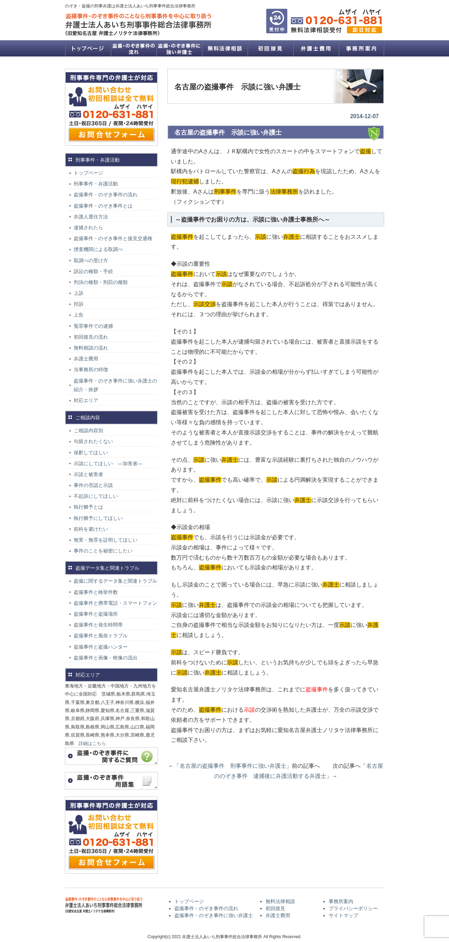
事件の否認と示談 (93, 485)
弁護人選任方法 (91, 216)
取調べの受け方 (91, 260)
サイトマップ (343, 915)
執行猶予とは (88, 507)
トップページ (87, 48)
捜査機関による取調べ (98, 249)
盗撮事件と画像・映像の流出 (106, 657)
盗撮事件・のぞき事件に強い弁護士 (179, 48)
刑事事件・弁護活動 (96, 184)
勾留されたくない (93, 441)
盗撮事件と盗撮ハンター (101, 647)
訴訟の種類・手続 (93, 271)
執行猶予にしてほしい (98, 518)
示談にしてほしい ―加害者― (108, 463)
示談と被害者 (88, 474)
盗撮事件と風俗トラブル (101, 635)
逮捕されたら (88, 227)
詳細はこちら (92, 743)
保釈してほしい (91, 452)
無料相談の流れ (91, 348)
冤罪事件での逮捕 (93, 326)
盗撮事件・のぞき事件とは (106, 206)
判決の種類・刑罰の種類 (101, 282)
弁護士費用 (316, 48)
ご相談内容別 (88, 430)
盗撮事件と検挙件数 (96, 592)
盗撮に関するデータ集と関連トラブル (115, 581)
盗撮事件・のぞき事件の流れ (133, 48)
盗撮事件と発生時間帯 (98, 625)
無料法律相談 (224, 48)
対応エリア (86, 400)
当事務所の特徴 (91, 369)
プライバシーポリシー (353, 908)
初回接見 (270, 48)
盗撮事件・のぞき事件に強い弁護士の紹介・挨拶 (115, 385)
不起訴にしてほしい (96, 496)
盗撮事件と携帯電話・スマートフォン (115, 603)
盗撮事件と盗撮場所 (96, 614)
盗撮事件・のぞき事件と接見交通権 (113, 238)
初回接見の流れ (91, 337)
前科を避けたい (91, 529)
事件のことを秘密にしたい (103, 551)
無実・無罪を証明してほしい (106, 540)
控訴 (78, 304)
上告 (78, 315)
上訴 (78, 293)
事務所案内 (361, 48)
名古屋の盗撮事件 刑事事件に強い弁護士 (233, 766)
